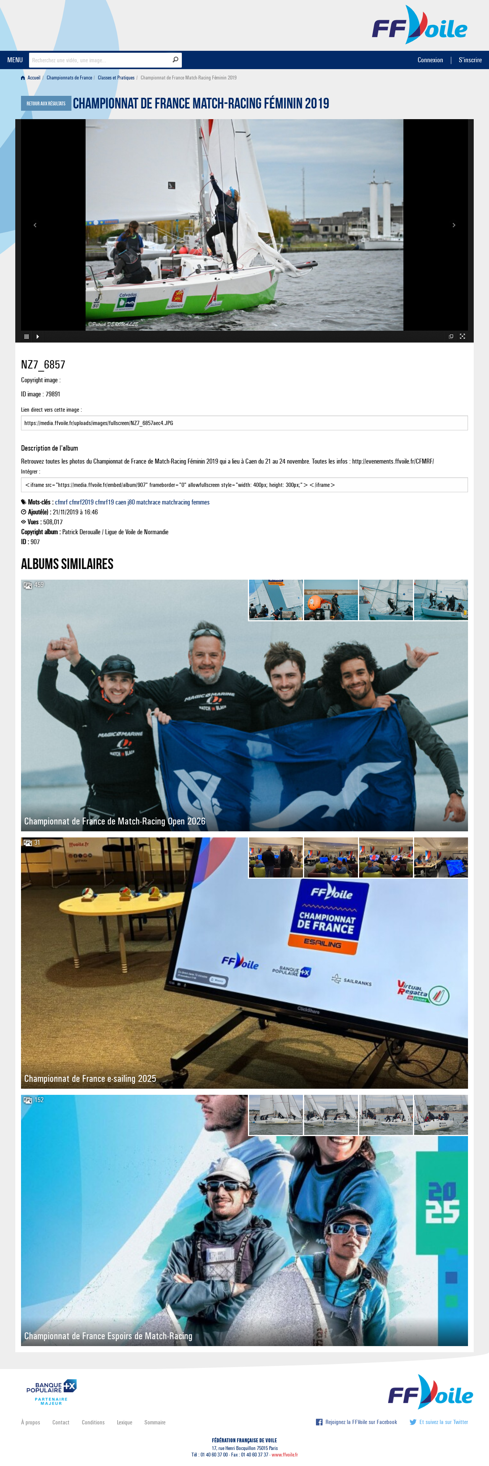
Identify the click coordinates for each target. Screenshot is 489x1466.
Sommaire (154, 1422)
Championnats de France (69, 77)
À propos (30, 1422)
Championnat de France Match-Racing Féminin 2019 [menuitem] (188, 77)
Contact (61, 1422)
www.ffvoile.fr (285, 1454)
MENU (15, 59)
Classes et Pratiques (116, 77)
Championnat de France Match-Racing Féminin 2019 (201, 105)
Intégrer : (244, 480)
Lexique (124, 1422)
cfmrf (61, 502)
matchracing (176, 502)
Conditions (93, 1422)
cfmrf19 (104, 502)
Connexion (430, 59)
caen (120, 502)
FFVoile (420, 24)
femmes (200, 502)
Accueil (30, 77)
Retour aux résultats (46, 104)
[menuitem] (32, 77)
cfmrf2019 (81, 502)
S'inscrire (470, 59)
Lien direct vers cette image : (244, 418)
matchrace (148, 502)
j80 (131, 502)
